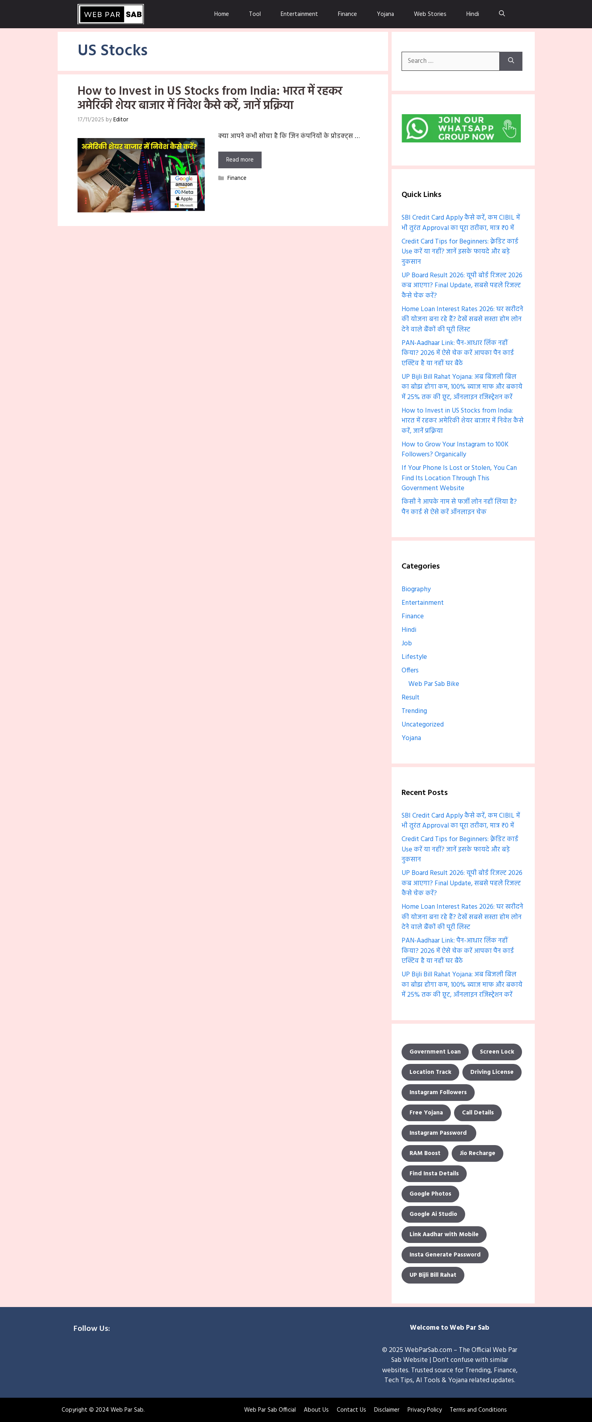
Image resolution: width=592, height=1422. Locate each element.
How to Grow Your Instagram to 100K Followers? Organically (455, 449)
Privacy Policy (425, 1409)
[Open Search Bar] (502, 14)
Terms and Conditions (478, 1409)
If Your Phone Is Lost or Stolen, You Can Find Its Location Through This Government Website (459, 477)
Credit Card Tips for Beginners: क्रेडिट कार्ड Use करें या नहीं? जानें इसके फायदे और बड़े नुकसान (460, 251)
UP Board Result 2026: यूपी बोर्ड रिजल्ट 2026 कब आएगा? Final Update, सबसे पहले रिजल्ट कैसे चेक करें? (462, 285)
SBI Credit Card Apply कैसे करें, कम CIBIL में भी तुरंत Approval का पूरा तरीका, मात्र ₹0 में (461, 222)
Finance (347, 14)
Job (407, 643)
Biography (416, 589)
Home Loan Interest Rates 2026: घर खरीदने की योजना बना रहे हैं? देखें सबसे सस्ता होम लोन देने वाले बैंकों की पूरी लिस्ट (462, 319)
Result (410, 697)
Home (221, 14)
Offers (410, 670)
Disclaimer (387, 1409)
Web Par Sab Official (270, 1409)
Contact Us (351, 1409)
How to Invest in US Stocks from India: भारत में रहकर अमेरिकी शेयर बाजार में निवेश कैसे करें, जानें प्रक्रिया (210, 98)
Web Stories (430, 14)
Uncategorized (423, 724)
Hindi (472, 14)
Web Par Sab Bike (433, 683)
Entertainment (299, 14)
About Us (316, 1409)
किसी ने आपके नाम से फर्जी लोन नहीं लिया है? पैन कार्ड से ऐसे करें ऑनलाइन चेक (459, 506)
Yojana (385, 14)
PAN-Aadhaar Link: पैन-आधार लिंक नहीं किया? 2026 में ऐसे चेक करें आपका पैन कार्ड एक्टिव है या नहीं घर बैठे (458, 352)
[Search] (511, 60)
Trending (414, 710)
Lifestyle (414, 656)
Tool (255, 14)
